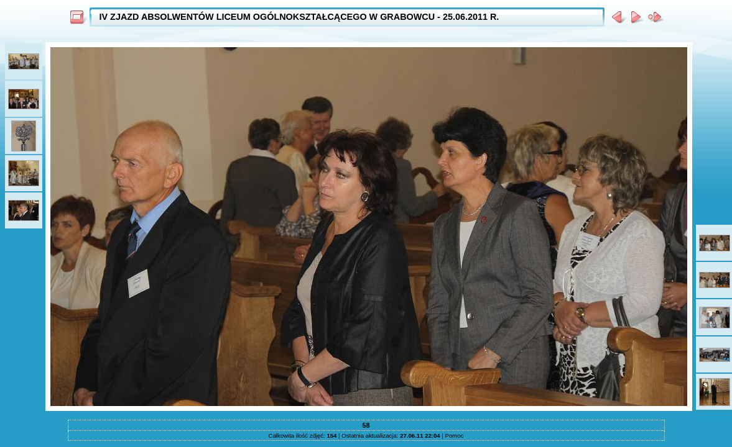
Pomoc (454, 435)
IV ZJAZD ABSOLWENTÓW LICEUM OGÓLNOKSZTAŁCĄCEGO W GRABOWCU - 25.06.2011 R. (299, 17)
